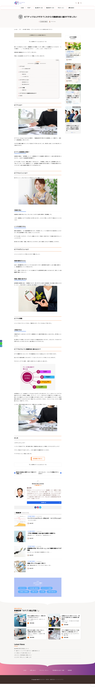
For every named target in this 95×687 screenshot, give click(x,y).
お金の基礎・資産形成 (43, 21)
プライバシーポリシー (44, 673)
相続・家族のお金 (69, 71)
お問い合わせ (71, 7)
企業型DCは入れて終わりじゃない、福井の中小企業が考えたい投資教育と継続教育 (70, 619)
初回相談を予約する (37, 460)
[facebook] (35, 509)
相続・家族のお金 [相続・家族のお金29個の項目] (53, 593)
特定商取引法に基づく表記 (58, 673)
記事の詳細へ (32, 624)
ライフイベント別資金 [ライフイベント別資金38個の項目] (48, 590)
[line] (1, 343)
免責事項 (70, 673)
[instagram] (38, 509)
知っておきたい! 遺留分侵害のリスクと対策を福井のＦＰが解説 (72, 76)
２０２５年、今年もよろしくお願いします (22, 660)
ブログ (28, 7)
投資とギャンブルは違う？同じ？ (36, 565)
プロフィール (60, 7)
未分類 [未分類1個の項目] (44, 593)
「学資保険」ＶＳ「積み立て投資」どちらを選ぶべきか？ (72, 97)
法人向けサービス (39, 7)
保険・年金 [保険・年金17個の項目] (35, 593)
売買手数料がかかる (24, 83)
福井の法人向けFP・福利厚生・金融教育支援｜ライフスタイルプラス (51, 682)
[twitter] (40, 509)
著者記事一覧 (43, 504)
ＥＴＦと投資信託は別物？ (25, 69)
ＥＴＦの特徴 (21, 89)
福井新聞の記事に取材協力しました (21, 651)
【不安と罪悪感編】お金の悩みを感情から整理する (42, 535)
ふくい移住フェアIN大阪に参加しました (22, 656)
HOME (22, 7)
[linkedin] (1, 346)
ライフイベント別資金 (70, 92)
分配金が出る (23, 91)
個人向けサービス (50, 7)
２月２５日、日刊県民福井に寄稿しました (22, 658)
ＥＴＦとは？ (21, 66)
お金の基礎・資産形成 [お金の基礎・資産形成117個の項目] (35, 590)
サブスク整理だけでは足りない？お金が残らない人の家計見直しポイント (70, 633)
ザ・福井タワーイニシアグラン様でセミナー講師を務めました (27, 653)
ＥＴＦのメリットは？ (23, 72)
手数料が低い (23, 75)
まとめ (20, 97)
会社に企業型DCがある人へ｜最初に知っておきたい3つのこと (72, 127)
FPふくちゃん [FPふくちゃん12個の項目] (23, 590)
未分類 (79, 107)
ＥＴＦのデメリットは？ (24, 80)
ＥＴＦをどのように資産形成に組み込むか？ (28, 95)
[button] (65, 120)
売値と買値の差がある (25, 85)
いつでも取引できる (24, 77)
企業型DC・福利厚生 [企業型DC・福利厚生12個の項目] (25, 593)
